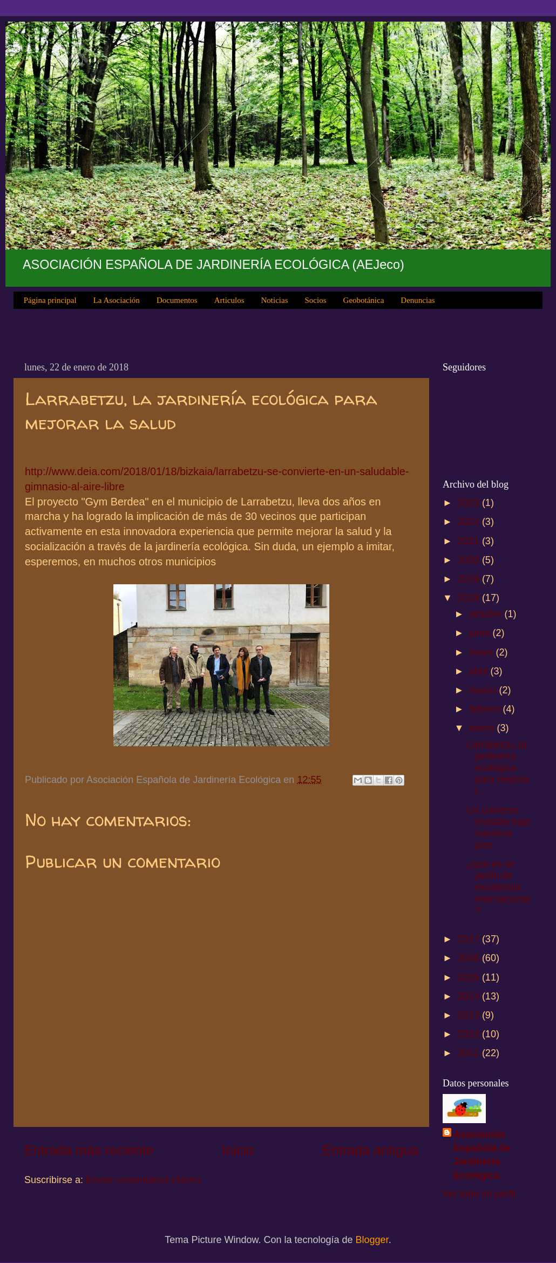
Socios (316, 300)
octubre (486, 614)
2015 (470, 977)
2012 (470, 1034)
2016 (470, 958)
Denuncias (418, 300)
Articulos (229, 300)
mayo (482, 652)
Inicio (238, 1150)
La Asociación (116, 300)
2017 (470, 939)
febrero (486, 709)
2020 (470, 560)
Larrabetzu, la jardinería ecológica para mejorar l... (498, 767)
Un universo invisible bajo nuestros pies (499, 827)
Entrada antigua (370, 1150)
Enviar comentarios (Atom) (143, 1179)
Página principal (50, 300)
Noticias (274, 300)
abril (479, 671)
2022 (470, 521)
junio (480, 632)
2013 (470, 1015)
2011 (470, 1053)
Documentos (177, 300)
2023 (470, 502)
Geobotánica (363, 300)
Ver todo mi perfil (479, 1193)
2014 (470, 996)
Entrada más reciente (88, 1150)
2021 (470, 541)
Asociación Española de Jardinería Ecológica (482, 1155)
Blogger (372, 1239)
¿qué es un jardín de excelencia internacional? (498, 887)
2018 (470, 597)
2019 (470, 578)
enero (483, 727)
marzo (484, 690)
